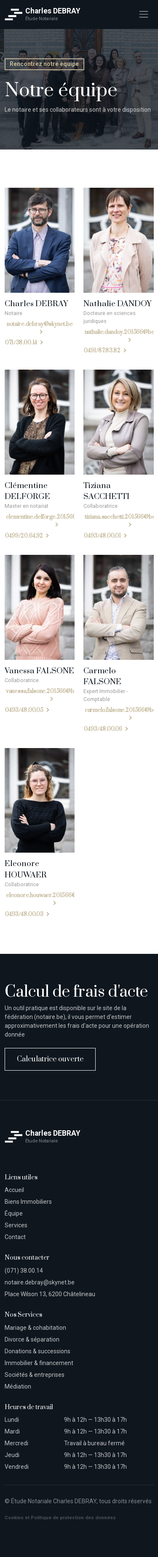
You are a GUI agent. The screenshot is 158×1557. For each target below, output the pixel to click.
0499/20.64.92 (24, 536)
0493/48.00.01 (102, 536)
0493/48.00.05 (24, 710)
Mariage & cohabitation (35, 1327)
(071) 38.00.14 (24, 1270)
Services (16, 1225)
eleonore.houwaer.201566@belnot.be (52, 895)
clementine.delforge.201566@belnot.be (54, 517)
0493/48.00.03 (24, 914)
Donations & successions (37, 1351)
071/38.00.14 (21, 343)
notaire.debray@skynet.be (39, 324)
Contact (15, 1237)
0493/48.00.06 (103, 729)
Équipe (14, 1213)
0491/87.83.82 (102, 351)
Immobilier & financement (39, 1363)
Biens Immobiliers (28, 1201)
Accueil (14, 1190)
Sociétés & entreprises (34, 1374)
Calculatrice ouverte (50, 1059)
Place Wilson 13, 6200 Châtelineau (50, 1294)
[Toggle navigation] (143, 14)
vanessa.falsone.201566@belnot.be (49, 691)
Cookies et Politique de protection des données (60, 1517)
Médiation (18, 1386)
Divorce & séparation (32, 1339)
